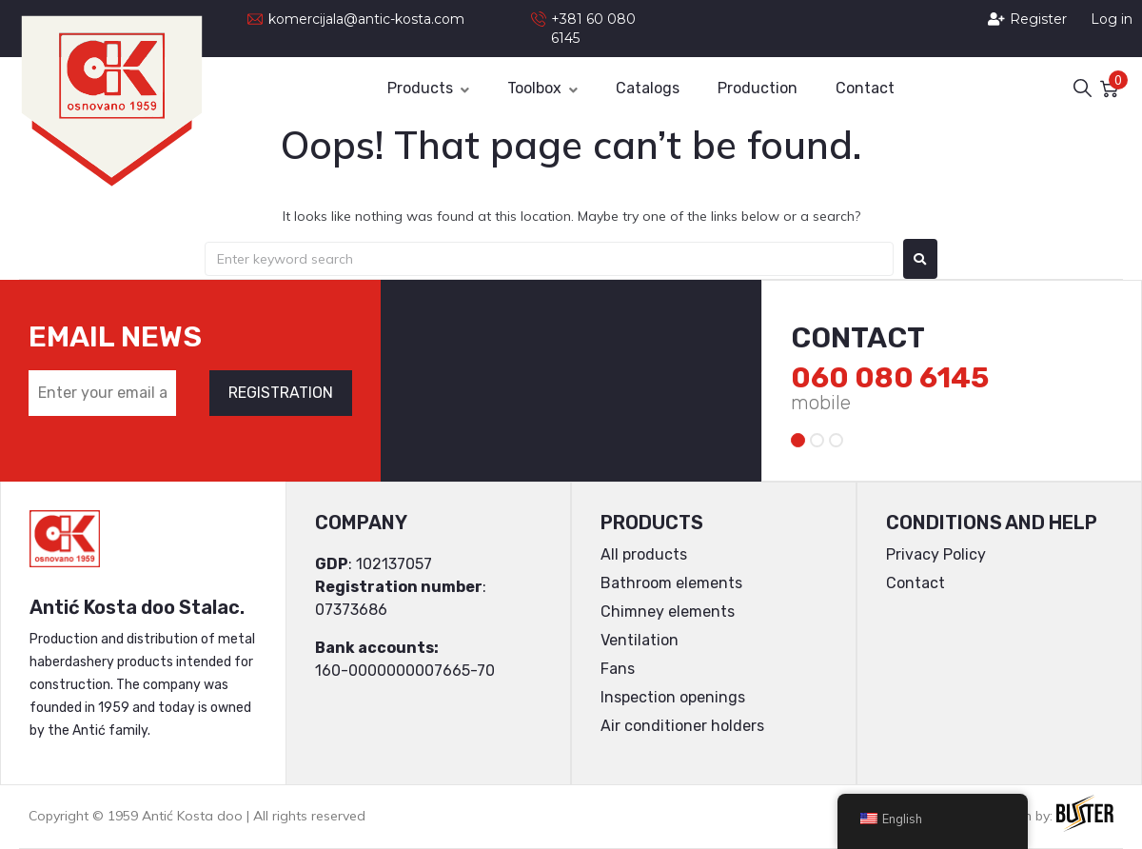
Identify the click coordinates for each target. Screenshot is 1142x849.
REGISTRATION (280, 393)
